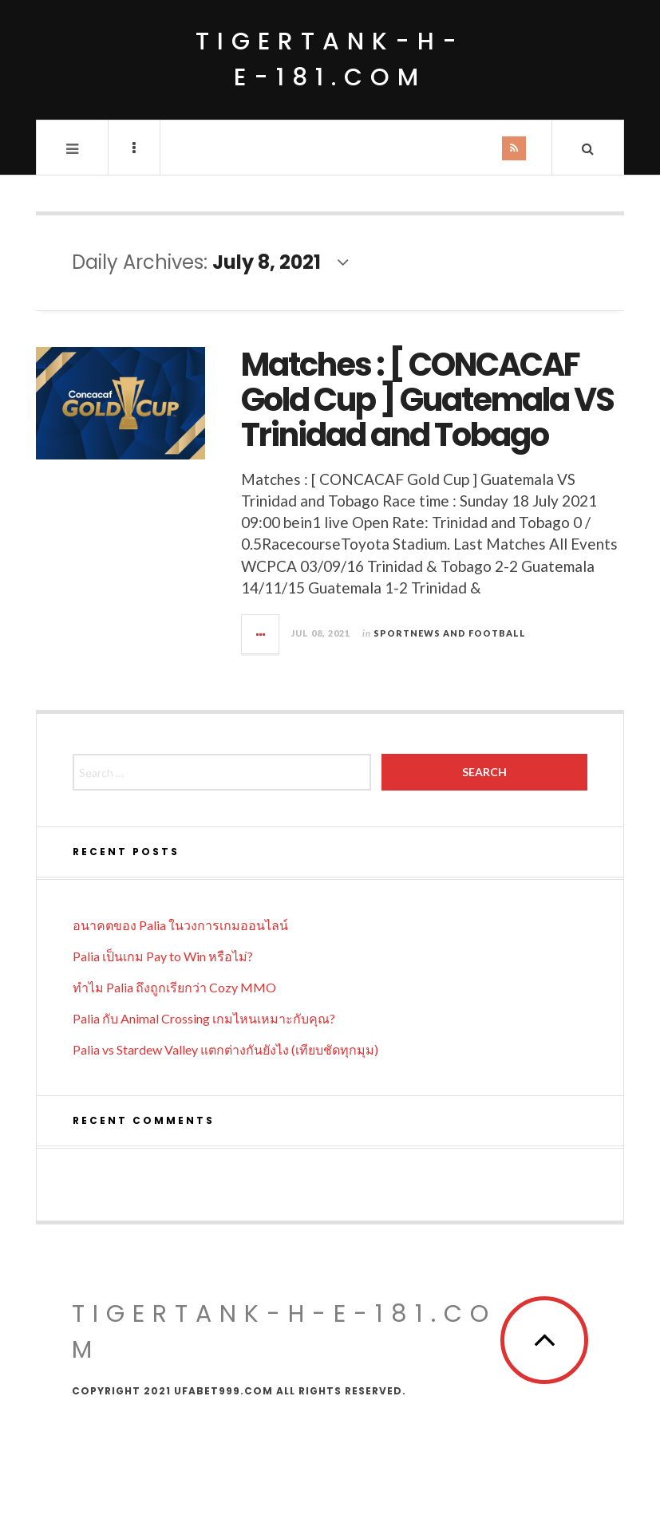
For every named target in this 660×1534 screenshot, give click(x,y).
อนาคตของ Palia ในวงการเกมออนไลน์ (180, 925)
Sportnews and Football (449, 633)
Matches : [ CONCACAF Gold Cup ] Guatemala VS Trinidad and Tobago (427, 399)
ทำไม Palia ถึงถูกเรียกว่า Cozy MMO (174, 987)
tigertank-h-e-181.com (330, 59)
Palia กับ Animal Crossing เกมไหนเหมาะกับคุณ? (204, 1018)
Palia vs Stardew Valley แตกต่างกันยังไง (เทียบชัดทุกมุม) (225, 1049)
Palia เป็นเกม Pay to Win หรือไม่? (163, 956)
